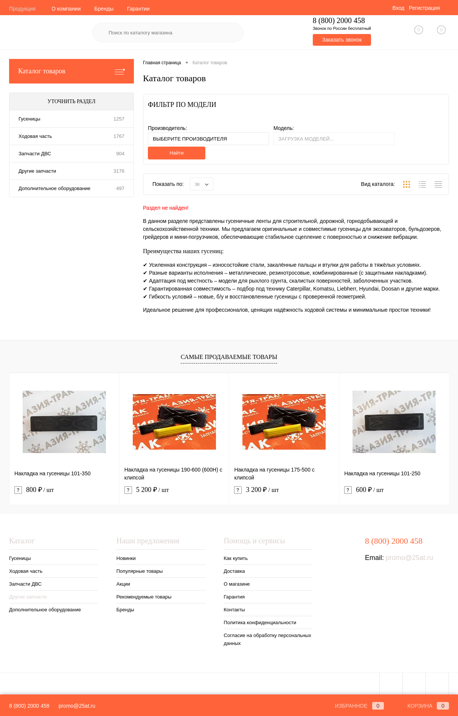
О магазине (237, 584)
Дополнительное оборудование (54, 188)
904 (120, 153)
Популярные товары (139, 571)
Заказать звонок (342, 40)
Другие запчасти (37, 171)
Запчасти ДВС (35, 153)
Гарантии (138, 9)
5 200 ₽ (146, 490)
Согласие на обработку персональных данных (267, 639)
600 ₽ (363, 490)
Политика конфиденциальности (260, 622)
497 (120, 188)
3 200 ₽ (256, 490)
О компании (66, 9)
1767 (118, 136)
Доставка (234, 571)
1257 (118, 119)
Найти (176, 153)
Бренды (103, 9)
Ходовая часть (35, 136)
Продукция (22, 9)
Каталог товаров (71, 71)
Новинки (126, 558)
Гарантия (234, 597)
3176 (118, 171)
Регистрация (424, 8)
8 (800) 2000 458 (29, 706)
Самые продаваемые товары (229, 357)
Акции (123, 584)
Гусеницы (29, 119)
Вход (398, 8)
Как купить (236, 558)
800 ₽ (34, 490)
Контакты (234, 609)
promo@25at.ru (409, 557)
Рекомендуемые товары (144, 597)
